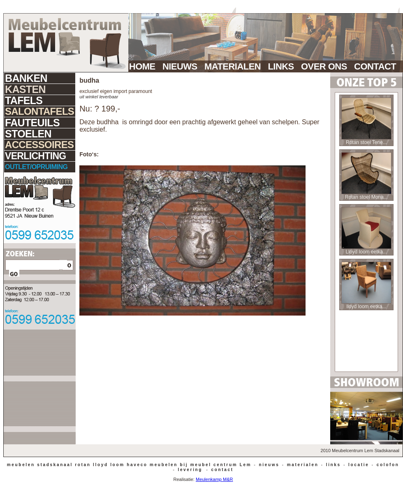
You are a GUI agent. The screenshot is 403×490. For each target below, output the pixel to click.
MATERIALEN (234, 66)
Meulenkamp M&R (214, 479)
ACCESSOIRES (39, 144)
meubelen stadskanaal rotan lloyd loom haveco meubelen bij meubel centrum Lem (128, 464)
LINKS (283, 66)
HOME (144, 66)
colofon (386, 464)
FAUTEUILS (32, 122)
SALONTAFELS (39, 111)
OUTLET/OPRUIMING (36, 166)
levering (189, 469)
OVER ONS (326, 66)
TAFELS (23, 100)
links (332, 464)
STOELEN (28, 133)
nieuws (268, 464)
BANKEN (26, 78)
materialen (301, 464)
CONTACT (378, 66)
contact (221, 469)
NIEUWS (182, 66)
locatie (357, 464)
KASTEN (25, 89)
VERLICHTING (35, 156)
